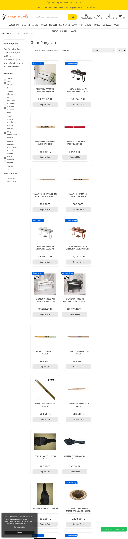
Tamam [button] (19, 532)
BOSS (9, 88)
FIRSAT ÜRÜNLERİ (105, 521)
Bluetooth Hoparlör (30, 25)
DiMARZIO (10, 106)
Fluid (9, 113)
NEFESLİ (53, 25)
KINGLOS (10, 128)
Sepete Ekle (45, 104)
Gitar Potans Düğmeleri (13, 63)
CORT (9, 97)
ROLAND (10, 150)
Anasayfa (6, 33)
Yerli (9, 169)
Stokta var (11, 178)
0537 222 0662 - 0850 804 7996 (49, 7)
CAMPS (10, 91)
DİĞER (100, 524)
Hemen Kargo (53, 50)
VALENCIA (10, 160)
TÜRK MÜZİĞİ (85, 25)
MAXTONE (10, 141)
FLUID (9, 116)
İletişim (36, 492)
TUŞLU (97, 25)
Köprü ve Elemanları (12, 66)
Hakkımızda (38, 499)
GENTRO (10, 119)
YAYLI (116, 25)
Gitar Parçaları (27, 33)
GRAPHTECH (11, 122)
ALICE (9, 81)
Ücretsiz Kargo (40, 50)
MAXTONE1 (11, 138)
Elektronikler (9, 56)
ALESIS (9, 78)
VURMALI (107, 25)
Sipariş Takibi (62, 2)
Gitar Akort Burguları (12, 59)
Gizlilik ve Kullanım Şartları (44, 496)
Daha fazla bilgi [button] (19, 527)
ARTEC (9, 85)
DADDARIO (11, 103)
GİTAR (44, 25)
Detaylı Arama (75, 2)
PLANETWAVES (12, 147)
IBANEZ (10, 125)
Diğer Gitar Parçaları (12, 52)
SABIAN (10, 153)
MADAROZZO (12, 135)
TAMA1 (9, 156)
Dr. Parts (10, 110)
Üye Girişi (51, 2)
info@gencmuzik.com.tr (77, 7)
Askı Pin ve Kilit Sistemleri (14, 49)
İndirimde (65, 50)
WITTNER (10, 166)
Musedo (10, 144)
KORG (9, 131)
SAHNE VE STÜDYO (68, 25)
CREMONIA (11, 100)
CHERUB (10, 94)
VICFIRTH (10, 163)
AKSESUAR (14, 25)
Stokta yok (11, 181)
